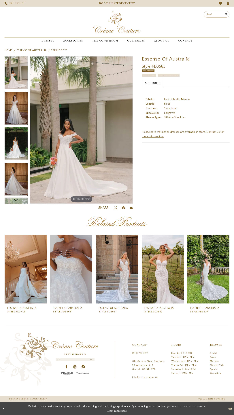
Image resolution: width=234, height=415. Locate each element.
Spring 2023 (59, 50)
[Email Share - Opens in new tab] (131, 208)
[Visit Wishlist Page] (220, 3)
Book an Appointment (159, 83)
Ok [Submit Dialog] (228, 408)
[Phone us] (15, 3)
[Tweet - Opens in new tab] (115, 208)
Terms (24, 399)
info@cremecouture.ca (145, 377)
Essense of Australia (32, 50)
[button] (228, 3)
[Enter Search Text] (216, 14)
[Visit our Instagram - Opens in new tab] (75, 371)
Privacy (13, 399)
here (124, 410)
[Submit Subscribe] (90, 362)
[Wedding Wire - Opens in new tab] (82, 377)
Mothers (215, 361)
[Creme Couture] (117, 22)
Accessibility (38, 399)
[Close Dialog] (5, 408)
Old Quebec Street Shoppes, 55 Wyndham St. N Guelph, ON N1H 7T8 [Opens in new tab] (148, 365)
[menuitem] (15, 3)
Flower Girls (217, 365)
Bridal (213, 353)
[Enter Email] (75, 361)
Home (8, 50)
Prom (213, 357)
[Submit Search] (226, 14)
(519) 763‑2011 (140, 353)
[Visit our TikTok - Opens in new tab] (83, 371)
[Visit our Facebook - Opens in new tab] (67, 371)
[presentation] (26, 269)
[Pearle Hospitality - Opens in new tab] (67, 377)
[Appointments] (117, 3)
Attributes (152, 102)
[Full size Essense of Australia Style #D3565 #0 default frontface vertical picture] (81, 129)
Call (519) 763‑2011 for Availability (168, 93)
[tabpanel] (16, 74)
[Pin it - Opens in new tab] (123, 208)
